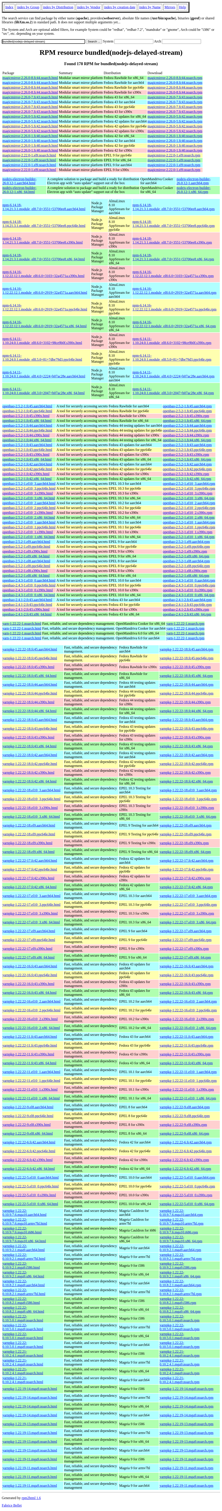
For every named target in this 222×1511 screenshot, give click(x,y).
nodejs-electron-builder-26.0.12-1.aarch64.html (19, 181)
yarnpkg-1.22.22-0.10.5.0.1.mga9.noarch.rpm (179, 1318)
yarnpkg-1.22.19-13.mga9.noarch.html (29, 1424)
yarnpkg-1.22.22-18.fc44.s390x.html (28, 702)
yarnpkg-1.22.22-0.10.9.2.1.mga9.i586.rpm (177, 1265)
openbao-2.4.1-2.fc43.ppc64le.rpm (187, 605)
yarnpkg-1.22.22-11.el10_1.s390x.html (30, 1089)
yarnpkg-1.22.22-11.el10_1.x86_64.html (31, 1098)
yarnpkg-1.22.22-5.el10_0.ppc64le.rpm (187, 1186)
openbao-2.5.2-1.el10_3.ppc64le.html (28, 488)
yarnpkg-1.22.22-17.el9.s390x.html (27, 948)
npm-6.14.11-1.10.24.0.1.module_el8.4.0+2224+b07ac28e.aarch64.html (43, 374)
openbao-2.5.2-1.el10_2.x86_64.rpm (188, 517)
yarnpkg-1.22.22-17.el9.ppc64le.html (28, 940)
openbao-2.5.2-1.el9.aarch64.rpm (186, 542)
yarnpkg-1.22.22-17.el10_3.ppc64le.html (31, 904)
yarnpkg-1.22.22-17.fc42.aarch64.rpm (186, 860)
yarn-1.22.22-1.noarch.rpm (185, 623)
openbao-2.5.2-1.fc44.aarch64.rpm (187, 425)
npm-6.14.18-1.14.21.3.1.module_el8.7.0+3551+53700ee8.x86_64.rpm (173, 257)
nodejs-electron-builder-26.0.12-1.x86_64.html (19, 190)
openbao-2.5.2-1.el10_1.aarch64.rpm (189, 522)
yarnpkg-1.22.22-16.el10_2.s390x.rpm (186, 1019)
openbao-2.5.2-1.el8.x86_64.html (26, 575)
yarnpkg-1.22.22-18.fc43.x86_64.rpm (186, 746)
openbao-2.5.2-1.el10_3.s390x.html (27, 493)
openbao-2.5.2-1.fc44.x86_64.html (27, 440)
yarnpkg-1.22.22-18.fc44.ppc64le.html (29, 693)
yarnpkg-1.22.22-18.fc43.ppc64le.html (29, 728)
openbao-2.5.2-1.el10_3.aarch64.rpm (189, 483)
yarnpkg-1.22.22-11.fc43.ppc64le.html (29, 1045)
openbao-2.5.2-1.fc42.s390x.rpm (186, 474)
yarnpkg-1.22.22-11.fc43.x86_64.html (29, 1063)
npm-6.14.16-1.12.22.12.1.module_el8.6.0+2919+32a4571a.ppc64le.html (44, 307)
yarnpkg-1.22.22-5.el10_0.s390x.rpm (185, 1195)
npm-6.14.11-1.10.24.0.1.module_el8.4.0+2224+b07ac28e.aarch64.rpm (173, 374)
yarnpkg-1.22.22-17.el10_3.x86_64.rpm (187, 922)
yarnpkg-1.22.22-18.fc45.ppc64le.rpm (186, 658)
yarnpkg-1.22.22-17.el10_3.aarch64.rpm (188, 896)
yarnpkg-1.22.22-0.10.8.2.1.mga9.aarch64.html (23, 1283)
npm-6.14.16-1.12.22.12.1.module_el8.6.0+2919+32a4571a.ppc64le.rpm (174, 307)
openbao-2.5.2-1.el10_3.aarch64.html (28, 483)
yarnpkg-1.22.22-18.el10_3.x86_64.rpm (187, 816)
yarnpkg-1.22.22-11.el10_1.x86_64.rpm (187, 1098)
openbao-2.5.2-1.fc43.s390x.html (25, 454)
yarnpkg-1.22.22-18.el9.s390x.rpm (184, 843)
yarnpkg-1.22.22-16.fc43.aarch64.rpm (186, 966)
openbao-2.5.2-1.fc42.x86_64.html (27, 479)
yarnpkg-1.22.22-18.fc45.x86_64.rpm (186, 676)
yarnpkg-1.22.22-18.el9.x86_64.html (28, 852)
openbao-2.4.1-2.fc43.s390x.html (25, 609)
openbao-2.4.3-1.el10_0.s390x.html (27, 590)
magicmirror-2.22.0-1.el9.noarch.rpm (174, 155)
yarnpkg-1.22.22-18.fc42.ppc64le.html (29, 764)
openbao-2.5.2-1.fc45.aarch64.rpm (187, 406)
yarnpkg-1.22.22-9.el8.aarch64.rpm (184, 1107)
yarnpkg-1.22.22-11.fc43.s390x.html (28, 1054)
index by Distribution (58, 7)
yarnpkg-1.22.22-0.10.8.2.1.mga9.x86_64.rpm (179, 1309)
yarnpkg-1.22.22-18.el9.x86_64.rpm (185, 852)
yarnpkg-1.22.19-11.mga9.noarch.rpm (186, 1459)
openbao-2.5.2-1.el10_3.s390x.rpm (187, 493)
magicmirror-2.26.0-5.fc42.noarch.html (30, 116)
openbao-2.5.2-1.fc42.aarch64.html (27, 464)
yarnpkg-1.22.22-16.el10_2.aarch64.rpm (188, 1001)
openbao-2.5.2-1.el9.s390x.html (24, 551)
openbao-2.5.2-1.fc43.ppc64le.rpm (187, 450)
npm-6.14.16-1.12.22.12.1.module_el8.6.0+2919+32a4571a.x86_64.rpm (174, 324)
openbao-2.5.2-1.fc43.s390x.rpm (186, 454)
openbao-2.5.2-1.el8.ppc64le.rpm (186, 566)
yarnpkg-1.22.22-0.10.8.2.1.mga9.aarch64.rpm (180, 1283)
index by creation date (119, 7)
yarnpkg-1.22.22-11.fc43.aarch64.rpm (186, 1037)
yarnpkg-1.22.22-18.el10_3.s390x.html (30, 808)
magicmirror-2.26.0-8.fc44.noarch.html (30, 78)
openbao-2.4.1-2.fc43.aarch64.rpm (187, 600)
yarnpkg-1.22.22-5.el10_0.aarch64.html (30, 1177)
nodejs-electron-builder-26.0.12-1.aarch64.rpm (193, 181)
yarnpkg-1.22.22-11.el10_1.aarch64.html (31, 1072)
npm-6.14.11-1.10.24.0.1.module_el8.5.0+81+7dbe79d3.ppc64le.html (42, 357)
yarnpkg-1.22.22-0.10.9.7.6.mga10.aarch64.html (24, 1213)
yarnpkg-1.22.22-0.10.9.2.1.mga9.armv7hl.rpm (180, 1257)
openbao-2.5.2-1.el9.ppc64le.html (26, 546)
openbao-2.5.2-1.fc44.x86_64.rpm (187, 440)
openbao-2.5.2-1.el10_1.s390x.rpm (187, 532)
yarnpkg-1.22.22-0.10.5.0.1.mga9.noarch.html (22, 1318)
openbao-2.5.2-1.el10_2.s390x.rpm (187, 513)
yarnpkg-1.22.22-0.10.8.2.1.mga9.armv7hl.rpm (180, 1292)
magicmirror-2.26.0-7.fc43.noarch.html (30, 97)
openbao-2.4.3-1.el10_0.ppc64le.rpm (189, 585)
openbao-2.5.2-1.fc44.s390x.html (25, 435)
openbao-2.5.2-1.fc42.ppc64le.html (27, 469)
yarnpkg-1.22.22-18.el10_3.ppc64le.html (31, 799)
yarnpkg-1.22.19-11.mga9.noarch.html (29, 1459)
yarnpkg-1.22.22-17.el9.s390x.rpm (184, 948)
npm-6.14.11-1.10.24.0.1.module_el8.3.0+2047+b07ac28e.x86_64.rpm (173, 391)
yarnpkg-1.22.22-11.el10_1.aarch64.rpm (187, 1072)
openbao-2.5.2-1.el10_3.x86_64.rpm (188, 498)
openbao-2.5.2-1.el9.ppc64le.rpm (186, 546)
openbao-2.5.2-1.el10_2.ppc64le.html (28, 508)
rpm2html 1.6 (31, 1498)
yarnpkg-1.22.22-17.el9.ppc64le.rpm (185, 940)
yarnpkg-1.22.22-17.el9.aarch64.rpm (185, 931)
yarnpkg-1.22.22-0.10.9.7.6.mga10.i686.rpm (178, 1230)
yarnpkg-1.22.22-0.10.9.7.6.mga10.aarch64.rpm (181, 1213)
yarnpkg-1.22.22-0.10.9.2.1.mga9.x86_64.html (23, 1274)
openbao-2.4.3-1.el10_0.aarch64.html (28, 580)
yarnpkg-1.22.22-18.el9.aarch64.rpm (185, 825)
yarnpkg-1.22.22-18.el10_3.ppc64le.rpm (188, 799)
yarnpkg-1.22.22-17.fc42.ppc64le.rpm (186, 869)
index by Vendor (88, 7)
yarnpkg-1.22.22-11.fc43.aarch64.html (29, 1037)
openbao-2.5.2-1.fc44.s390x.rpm (186, 435)
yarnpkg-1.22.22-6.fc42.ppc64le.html (28, 1151)
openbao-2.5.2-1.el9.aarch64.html (26, 542)
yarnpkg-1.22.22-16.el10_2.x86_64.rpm (187, 1028)
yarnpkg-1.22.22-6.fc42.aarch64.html (28, 1142)
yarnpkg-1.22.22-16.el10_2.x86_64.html (31, 1028)
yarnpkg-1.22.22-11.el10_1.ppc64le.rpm (187, 1081)
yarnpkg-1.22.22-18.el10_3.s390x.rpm (186, 808)
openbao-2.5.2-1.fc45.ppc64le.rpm (187, 411)
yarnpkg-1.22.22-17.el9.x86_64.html (28, 957)
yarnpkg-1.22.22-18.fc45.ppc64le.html (29, 658)
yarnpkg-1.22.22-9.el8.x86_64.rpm (184, 1133)
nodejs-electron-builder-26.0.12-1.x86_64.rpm (193, 190)
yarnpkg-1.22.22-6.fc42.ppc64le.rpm (185, 1151)
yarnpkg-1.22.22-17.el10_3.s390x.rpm (186, 913)
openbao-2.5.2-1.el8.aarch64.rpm (186, 561)
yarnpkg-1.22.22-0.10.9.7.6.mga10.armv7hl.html (24, 1221)
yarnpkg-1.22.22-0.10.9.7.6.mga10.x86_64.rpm (180, 1239)
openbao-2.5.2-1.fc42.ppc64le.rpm (187, 469)
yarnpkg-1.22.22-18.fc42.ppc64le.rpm (186, 764)
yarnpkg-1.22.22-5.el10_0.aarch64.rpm (187, 1177)
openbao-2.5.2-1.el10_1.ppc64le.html (28, 527)
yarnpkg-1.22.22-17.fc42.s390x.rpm (185, 878)
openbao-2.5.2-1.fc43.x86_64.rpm (187, 459)
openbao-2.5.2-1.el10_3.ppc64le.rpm (189, 488)
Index (9, 7)
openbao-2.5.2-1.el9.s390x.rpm (185, 551)
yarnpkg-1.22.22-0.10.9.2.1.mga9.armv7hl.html (23, 1257)
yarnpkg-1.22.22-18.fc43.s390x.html (28, 737)
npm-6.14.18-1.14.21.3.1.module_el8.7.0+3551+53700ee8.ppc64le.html (43, 224)
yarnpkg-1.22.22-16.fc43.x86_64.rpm (186, 992)
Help (182, 7)
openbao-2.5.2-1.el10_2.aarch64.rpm (189, 503)
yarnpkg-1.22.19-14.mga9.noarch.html (29, 1389)
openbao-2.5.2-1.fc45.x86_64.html (27, 421)
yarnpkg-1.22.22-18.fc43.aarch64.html (29, 720)
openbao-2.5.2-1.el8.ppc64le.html (26, 566)
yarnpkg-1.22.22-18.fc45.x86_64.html (29, 676)
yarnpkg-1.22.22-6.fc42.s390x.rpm (184, 1160)
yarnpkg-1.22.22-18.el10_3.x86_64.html (31, 816)
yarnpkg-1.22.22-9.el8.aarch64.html (27, 1107)
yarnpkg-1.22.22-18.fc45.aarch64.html (29, 649)
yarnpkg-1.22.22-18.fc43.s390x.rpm (185, 737)
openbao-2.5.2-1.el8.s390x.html (24, 571)
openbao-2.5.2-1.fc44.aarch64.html (27, 425)
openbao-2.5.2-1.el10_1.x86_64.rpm (188, 537)
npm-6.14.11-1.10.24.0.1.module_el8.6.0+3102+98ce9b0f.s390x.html (42, 341)
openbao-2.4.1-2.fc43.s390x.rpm (186, 609)
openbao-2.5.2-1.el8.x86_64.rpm (186, 575)
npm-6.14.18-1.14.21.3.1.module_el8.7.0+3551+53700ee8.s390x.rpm (172, 240)
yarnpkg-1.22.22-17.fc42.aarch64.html (29, 860)
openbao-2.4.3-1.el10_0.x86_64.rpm (188, 595)
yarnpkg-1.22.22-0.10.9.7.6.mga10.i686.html (22, 1230)
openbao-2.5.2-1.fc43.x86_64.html (27, 459)
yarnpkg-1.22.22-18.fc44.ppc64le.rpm (186, 693)
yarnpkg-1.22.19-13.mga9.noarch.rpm (186, 1424)
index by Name (150, 7)
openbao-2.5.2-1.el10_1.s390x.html (27, 532)
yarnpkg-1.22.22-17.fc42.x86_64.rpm (186, 887)
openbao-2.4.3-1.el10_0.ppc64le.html (28, 585)
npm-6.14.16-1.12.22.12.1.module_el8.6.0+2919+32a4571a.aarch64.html (44, 290)
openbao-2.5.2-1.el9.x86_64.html (26, 556)
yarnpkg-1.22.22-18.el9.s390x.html (27, 843)
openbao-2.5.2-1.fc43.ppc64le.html (27, 450)
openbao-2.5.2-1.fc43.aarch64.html (27, 445)
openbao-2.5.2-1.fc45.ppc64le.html (27, 411)
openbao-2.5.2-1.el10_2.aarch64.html (28, 503)
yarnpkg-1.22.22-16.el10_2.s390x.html (30, 1019)
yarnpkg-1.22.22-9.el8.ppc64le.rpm (184, 1116)
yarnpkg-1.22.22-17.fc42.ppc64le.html (29, 869)
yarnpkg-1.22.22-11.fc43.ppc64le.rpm (186, 1045)
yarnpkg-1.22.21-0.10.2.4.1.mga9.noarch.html (22, 1353)
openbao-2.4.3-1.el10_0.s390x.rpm (187, 590)
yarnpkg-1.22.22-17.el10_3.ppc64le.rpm (188, 904)
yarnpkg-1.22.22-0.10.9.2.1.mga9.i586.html (21, 1265)
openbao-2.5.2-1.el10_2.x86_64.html (28, 517)
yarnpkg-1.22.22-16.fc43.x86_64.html (29, 992)
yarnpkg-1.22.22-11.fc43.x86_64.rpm (186, 1063)
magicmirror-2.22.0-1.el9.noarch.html (29, 155)
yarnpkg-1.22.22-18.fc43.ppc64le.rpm (186, 728)
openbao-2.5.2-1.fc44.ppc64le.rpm (187, 430)
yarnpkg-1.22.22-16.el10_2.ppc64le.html (31, 1010)
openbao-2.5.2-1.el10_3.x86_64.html (28, 498)
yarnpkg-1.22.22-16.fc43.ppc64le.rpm (186, 975)
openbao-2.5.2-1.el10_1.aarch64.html (28, 522)
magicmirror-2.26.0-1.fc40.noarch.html (30, 136)
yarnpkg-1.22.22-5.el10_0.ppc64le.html (30, 1186)
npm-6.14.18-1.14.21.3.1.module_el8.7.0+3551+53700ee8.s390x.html (42, 240)
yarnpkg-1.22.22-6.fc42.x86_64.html (28, 1169)
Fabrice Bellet (12, 1505)
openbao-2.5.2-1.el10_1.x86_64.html (28, 537)
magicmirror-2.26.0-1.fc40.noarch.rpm (175, 136)
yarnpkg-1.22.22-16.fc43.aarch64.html (29, 966)
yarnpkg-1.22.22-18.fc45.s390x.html (28, 667)
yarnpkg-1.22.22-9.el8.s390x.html (26, 1125)
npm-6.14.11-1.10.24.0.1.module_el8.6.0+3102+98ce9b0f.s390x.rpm (172, 341)
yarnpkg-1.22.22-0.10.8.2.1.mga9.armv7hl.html (23, 1292)
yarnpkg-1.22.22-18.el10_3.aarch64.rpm (188, 790)
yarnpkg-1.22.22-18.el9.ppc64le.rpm (185, 834)
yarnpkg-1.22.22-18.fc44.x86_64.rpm (186, 711)
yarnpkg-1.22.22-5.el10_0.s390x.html (29, 1195)
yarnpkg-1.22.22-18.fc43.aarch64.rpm (186, 720)
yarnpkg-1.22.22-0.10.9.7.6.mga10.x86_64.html (24, 1239)
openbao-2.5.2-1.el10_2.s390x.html (27, 513)
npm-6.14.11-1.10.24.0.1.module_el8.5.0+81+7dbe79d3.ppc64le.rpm (172, 357)
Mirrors (170, 7)
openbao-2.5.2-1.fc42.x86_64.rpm (187, 479)
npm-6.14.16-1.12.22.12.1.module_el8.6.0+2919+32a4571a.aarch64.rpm (174, 290)
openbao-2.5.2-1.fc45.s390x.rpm (186, 416)
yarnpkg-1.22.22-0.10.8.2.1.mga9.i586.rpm (177, 1301)
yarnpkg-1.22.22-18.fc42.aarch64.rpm (186, 755)
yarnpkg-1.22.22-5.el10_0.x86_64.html (30, 1204)
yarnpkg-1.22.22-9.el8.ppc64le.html (27, 1116)
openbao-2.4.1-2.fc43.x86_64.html (27, 614)
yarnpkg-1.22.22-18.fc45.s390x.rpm (185, 667)
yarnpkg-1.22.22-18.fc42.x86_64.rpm (186, 781)
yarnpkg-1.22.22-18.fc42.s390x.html (28, 772)
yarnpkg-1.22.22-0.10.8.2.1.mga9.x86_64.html (23, 1309)
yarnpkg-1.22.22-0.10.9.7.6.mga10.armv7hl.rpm (181, 1221)
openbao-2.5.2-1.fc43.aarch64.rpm (187, 445)
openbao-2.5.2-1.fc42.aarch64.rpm (187, 464)
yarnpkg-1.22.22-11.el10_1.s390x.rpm (186, 1089)
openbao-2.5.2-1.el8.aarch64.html (26, 561)
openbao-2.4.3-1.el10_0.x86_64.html (28, 595)
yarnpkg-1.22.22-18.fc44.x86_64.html (29, 711)
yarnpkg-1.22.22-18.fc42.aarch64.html (29, 755)
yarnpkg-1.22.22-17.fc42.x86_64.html (29, 887)
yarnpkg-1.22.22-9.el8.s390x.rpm (183, 1125)
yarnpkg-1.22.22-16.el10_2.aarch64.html (31, 1001)
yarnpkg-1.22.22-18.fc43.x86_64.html (29, 746)
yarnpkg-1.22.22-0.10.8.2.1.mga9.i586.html (21, 1301)
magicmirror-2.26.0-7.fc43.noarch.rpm (175, 97)
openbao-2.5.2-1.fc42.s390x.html (25, 474)
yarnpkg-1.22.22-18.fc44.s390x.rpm (185, 702)
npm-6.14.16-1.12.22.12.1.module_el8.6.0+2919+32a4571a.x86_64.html (44, 324)
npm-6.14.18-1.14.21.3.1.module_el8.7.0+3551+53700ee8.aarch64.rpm (174, 207)
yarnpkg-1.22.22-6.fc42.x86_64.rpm (185, 1169)
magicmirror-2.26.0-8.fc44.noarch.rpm (175, 78)
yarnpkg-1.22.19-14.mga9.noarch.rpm (186, 1389)
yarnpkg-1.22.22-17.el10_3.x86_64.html (31, 922)
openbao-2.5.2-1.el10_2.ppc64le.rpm (189, 508)
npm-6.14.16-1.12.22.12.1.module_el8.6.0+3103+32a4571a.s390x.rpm (173, 274)
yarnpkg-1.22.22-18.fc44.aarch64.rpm (186, 684)
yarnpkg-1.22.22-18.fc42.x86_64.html (29, 781)
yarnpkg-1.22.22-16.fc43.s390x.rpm (185, 984)
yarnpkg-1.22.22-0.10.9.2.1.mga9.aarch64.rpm (180, 1248)
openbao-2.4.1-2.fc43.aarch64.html (27, 600)
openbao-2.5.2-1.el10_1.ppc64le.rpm (189, 527)
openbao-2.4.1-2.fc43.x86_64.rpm (187, 614)
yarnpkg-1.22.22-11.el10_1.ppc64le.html (31, 1081)
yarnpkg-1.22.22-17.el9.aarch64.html (28, 931)
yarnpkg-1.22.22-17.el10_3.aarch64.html (31, 896)
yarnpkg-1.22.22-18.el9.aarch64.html (28, 825)
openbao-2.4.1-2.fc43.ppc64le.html (27, 605)
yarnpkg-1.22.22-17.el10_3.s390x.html (30, 913)
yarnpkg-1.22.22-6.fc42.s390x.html (27, 1160)
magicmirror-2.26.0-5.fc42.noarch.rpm (175, 116)
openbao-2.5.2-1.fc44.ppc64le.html (27, 430)
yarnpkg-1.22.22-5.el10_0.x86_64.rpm (186, 1204)
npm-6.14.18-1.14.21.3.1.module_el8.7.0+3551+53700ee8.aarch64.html (43, 207)
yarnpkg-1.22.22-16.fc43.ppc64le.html (29, 975)
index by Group (28, 7)
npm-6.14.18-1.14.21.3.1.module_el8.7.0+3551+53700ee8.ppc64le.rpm (174, 224)
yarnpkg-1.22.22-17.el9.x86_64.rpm (185, 957)
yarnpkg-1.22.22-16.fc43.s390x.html (28, 984)
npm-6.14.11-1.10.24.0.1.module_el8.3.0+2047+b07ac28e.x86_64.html (43, 391)
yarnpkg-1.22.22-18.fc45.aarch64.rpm (186, 649)
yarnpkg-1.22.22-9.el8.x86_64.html (27, 1133)
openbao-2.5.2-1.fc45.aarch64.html (27, 406)
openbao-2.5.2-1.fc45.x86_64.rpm (187, 421)
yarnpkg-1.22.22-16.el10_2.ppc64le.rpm (188, 1010)
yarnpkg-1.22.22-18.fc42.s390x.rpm (185, 772)
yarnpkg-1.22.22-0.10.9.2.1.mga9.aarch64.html (23, 1248)
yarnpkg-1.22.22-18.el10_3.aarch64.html (31, 790)
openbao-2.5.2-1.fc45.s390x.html (25, 416)
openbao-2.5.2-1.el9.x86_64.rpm (186, 556)
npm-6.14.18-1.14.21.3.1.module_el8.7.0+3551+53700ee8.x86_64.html (43, 257)
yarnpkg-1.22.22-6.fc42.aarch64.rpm (185, 1142)
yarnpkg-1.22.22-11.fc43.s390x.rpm (185, 1054)
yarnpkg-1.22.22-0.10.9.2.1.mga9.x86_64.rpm (179, 1274)
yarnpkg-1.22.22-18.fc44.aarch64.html (29, 684)
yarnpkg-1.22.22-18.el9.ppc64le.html (28, 834)
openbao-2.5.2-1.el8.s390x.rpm (185, 571)
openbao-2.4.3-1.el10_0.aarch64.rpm (189, 580)
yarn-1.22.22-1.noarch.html (21, 623)
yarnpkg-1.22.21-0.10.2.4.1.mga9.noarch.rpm (179, 1353)
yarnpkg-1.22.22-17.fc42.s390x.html (28, 878)
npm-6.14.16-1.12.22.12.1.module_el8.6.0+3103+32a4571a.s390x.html (43, 274)
